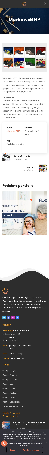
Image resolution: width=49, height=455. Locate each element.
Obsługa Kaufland (10, 393)
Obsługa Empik (8, 388)
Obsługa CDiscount (10, 379)
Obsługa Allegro (9, 370)
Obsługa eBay (8, 384)
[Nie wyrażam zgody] (46, 442)
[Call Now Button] (4, 443)
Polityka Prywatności (11, 413)
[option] (24, 215)
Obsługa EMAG (8, 397)
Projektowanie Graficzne (12, 406)
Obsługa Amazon (9, 375)
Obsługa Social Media (11, 402)
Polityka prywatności (31, 450)
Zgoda (12, 450)
